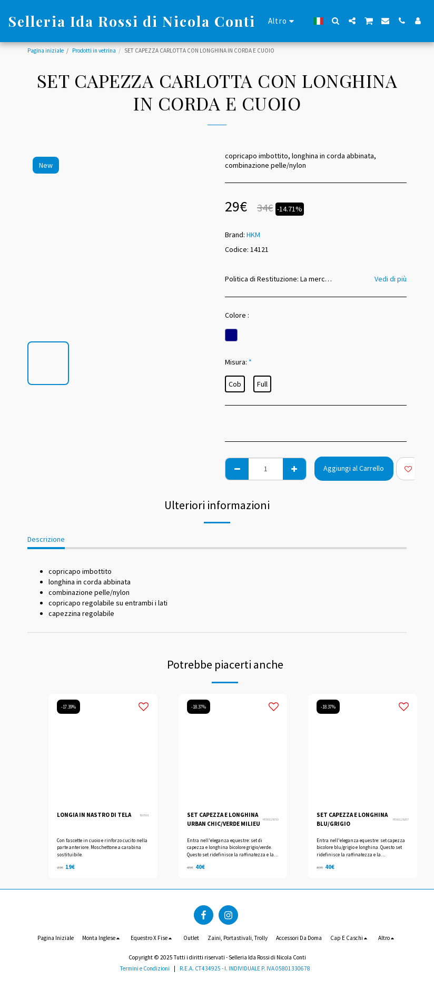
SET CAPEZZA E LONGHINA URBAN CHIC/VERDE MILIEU (223, 819)
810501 (144, 815)
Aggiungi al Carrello (353, 468)
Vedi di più (390, 279)
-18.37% (198, 707)
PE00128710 (271, 819)
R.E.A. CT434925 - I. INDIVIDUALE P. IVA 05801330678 (245, 968)
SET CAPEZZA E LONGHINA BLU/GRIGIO (352, 819)
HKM (253, 234)
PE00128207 (401, 819)
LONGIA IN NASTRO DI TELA (94, 814)
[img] (102, 748)
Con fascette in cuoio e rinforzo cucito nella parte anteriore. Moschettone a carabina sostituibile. (102, 847)
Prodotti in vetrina (94, 50)
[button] (335, 21)
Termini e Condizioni (145, 968)
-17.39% (68, 707)
